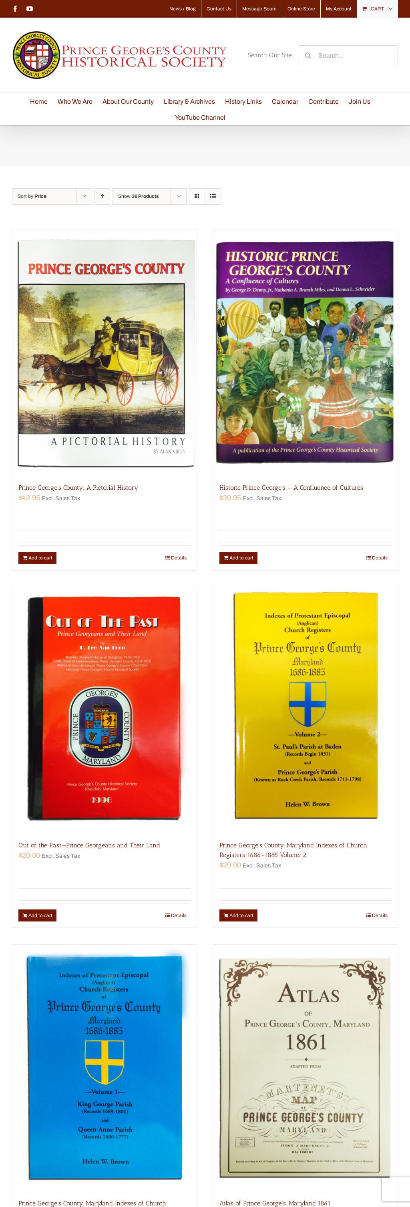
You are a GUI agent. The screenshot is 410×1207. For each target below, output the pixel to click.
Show (138, 196)
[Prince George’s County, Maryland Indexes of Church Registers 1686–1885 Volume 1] (104, 1068)
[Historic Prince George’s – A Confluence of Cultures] (305, 352)
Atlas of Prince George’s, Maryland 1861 (275, 1203)
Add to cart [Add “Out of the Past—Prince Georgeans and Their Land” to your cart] (40, 915)
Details (179, 558)
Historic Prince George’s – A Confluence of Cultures (291, 487)
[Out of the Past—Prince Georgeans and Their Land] (104, 710)
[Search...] (348, 55)
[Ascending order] (102, 196)
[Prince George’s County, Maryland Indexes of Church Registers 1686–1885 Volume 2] (305, 710)
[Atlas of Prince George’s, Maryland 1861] (305, 1068)
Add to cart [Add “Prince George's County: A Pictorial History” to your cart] (40, 558)
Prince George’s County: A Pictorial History (78, 487)
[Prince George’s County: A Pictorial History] (104, 352)
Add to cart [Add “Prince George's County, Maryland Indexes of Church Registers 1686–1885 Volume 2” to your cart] (241, 915)
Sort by (32, 196)
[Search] (308, 55)
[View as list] (213, 196)
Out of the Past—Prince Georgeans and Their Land (89, 845)
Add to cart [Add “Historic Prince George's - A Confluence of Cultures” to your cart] (241, 558)
